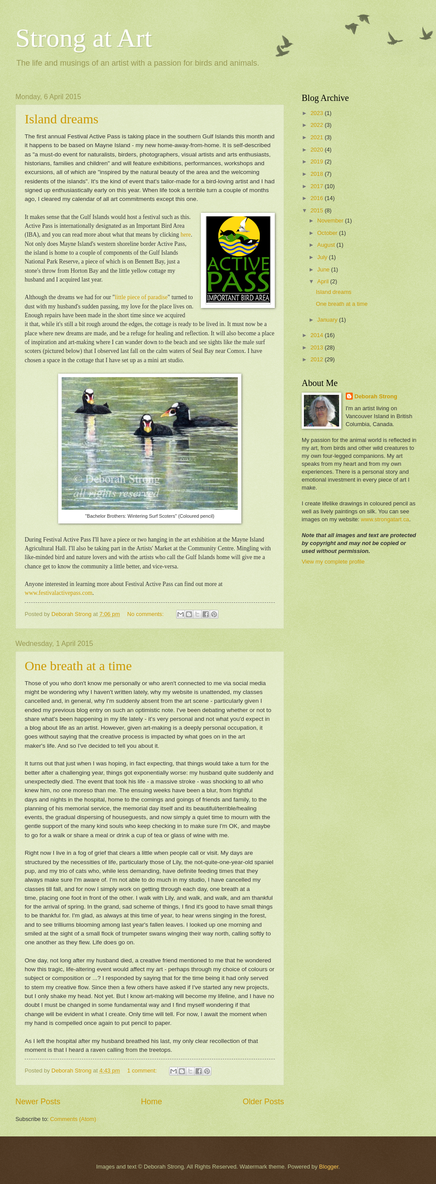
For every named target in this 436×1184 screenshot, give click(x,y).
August (326, 244)
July (323, 257)
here (186, 234)
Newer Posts (37, 1101)
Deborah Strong (376, 396)
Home (151, 1101)
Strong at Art (83, 37)
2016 (317, 198)
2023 (317, 113)
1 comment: (143, 1070)
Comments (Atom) (73, 1119)
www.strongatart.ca (385, 519)
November (331, 220)
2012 (317, 359)
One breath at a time (78, 665)
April (323, 281)
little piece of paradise (141, 297)
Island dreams (61, 118)
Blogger (329, 1166)
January (328, 319)
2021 (317, 137)
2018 (317, 174)
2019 (317, 161)
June (324, 269)
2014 (317, 335)
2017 (317, 186)
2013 (317, 347)
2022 (317, 125)
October (328, 233)
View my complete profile (333, 561)
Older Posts (263, 1101)
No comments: (146, 614)
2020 (317, 149)
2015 (317, 210)
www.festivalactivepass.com (58, 593)
